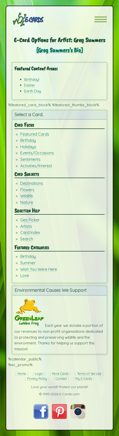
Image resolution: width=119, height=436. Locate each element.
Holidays (28, 146)
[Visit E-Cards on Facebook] (41, 417)
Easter (29, 85)
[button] (101, 19)
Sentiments (30, 159)
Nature (26, 202)
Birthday (28, 140)
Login (39, 373)
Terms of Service (89, 373)
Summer (27, 262)
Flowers (27, 189)
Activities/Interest (36, 165)
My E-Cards (83, 378)
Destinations (31, 183)
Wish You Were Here (38, 269)
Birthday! (31, 79)
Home (22, 373)
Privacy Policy (37, 378)
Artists (26, 226)
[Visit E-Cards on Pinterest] (59, 417)
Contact (61, 378)
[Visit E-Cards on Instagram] (78, 417)
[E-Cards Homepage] (37, 19)
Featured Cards (34, 134)
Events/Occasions (37, 152)
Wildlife (26, 195)
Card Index (30, 232)
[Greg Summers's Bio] (59, 50)
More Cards (60, 373)
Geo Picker (30, 219)
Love (24, 275)
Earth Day (32, 91)
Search (26, 238)
